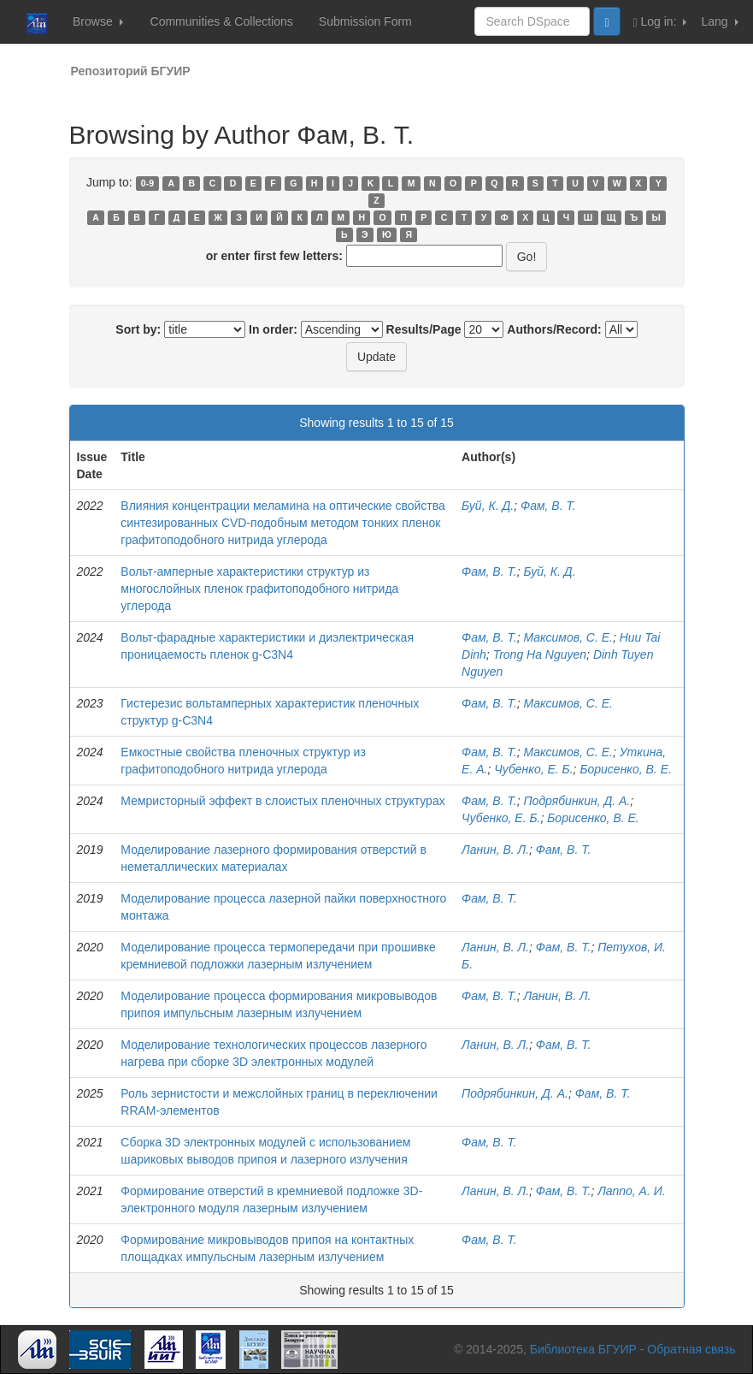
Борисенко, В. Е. (625, 769)
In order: (273, 329)
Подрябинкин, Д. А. (576, 801)
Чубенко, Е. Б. (533, 769)
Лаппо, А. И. (631, 1191)
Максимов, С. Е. (567, 637)
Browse (98, 21)
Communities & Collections (221, 21)
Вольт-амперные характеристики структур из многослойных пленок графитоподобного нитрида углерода (259, 589)
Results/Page (424, 329)
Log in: (660, 22)
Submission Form (365, 21)
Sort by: (138, 329)
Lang (719, 21)
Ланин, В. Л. (495, 849)
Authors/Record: (554, 329)
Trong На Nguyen (539, 654)
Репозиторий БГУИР (131, 71)
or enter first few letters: (274, 256)
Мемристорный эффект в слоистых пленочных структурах (282, 801)
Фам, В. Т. (548, 505)
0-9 (147, 183)
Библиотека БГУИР (583, 1349)
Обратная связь (691, 1349)
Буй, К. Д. (488, 505)
